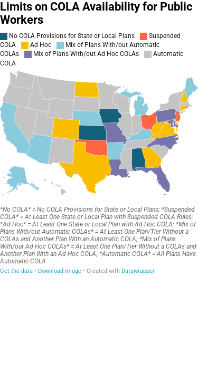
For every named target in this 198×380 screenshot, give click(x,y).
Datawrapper (138, 271)
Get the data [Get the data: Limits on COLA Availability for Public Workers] (16, 271)
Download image (59, 271)
